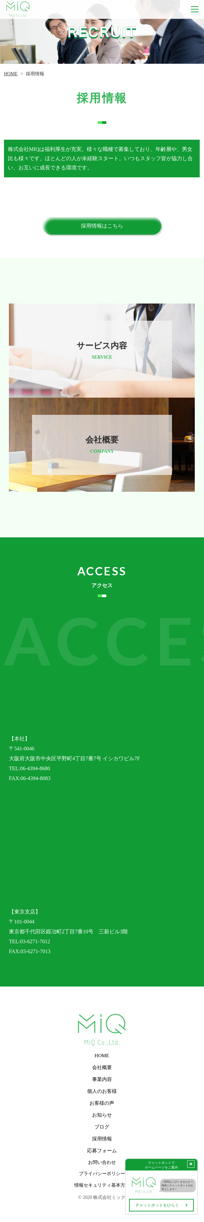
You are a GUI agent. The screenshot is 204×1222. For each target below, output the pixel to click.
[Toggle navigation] (195, 9)
